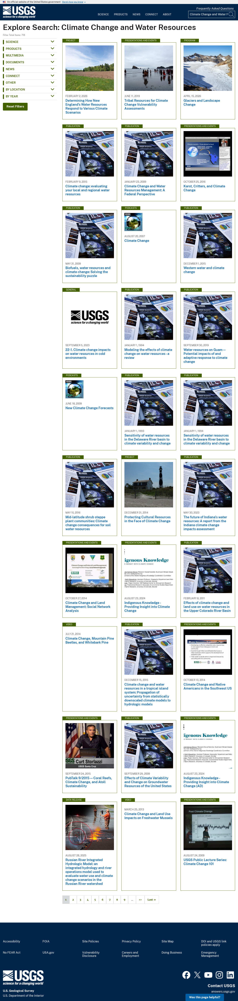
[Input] (211, 14)
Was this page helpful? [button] (204, 997)
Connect (151, 14)
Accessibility (11, 941)
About (167, 14)
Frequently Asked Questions (215, 8)
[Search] (231, 14)
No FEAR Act (11, 952)
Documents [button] (15, 62)
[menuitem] (103, 12)
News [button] (10, 69)
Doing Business (172, 952)
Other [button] (11, 82)
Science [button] (12, 42)
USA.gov (48, 952)
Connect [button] (13, 76)
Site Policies (90, 941)
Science (103, 14)
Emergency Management (210, 954)
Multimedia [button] (15, 55)
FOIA (46, 941)
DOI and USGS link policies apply (213, 943)
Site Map (168, 941)
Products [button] (13, 48)
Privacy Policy (131, 941)
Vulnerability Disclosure (91, 954)
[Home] (19, 17)
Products (120, 14)
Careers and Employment (130, 954)
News (136, 14)
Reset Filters (15, 106)
